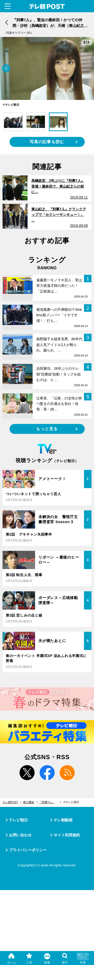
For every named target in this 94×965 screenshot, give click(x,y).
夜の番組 (28, 802)
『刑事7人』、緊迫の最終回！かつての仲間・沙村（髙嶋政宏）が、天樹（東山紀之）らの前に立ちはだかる (50, 802)
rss (67, 772)
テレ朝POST (47, 6)
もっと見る (47, 429)
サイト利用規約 (67, 835)
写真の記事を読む (47, 142)
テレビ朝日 (18, 820)
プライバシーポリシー (28, 850)
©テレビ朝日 (71, 802)
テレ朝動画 (63, 820)
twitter (27, 772)
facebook (47, 772)
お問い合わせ (20, 835)
